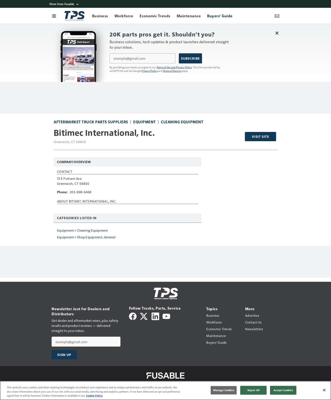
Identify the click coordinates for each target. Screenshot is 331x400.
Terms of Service (172, 70)
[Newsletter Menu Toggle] (276, 16)
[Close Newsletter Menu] (276, 33)
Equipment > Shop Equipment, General (86, 237)
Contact (64, 172)
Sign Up (64, 355)
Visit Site (260, 136)
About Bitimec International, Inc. (86, 201)
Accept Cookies (283, 390)
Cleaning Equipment (182, 121)
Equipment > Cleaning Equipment (82, 230)
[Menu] (54, 16)
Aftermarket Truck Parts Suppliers (91, 121)
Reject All (253, 390)
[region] (165, 390)
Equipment (144, 121)
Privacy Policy (150, 70)
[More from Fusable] (165, 4)
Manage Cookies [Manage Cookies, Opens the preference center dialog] (223, 390)
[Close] (324, 390)
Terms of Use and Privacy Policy (174, 67)
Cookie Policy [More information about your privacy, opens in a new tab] (94, 395)
